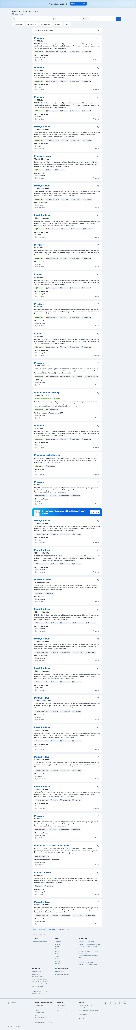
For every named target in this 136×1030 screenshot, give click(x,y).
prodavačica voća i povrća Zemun (88, 960)
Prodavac (39, 38)
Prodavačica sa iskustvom (39, 941)
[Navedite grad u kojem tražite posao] (70, 18)
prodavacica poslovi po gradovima (44, 1022)
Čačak (57, 946)
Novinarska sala (39, 1012)
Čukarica (57, 958)
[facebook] (105, 1003)
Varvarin (57, 956)
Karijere (37, 1020)
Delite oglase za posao (63, 1008)
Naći (118, 19)
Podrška (37, 1008)
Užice (57, 951)
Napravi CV (95, 512)
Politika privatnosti (84, 1014)
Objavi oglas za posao (78, 4)
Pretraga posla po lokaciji (62, 974)
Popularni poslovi (59, 971)
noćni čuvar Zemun (37, 989)
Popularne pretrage (39, 934)
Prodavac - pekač (42, 156)
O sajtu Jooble (39, 1005)
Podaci (37, 1010)
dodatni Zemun (36, 974)
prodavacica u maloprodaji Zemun (88, 964)
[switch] (99, 30)
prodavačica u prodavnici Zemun (87, 949)
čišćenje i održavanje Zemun (40, 981)
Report (96, 60)
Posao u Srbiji (82, 1008)
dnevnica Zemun (37, 993)
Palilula (57, 954)
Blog (58, 1010)
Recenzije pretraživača (41, 1017)
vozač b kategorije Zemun (39, 979)
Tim (36, 1015)
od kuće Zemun (36, 971)
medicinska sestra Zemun (39, 991)
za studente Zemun (37, 986)
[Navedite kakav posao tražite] (31, 18)
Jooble (18, 1026)
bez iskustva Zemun (37, 976)
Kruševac (58, 944)
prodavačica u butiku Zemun (86, 941)
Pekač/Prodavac (42, 126)
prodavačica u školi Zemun (86, 962)
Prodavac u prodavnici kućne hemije (52, 845)
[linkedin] (120, 1003)
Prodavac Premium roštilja (47, 392)
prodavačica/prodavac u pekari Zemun (89, 944)
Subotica (57, 961)
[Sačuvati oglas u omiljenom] (98, 38)
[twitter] (115, 1003)
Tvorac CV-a (82, 1019)
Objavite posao (61, 1005)
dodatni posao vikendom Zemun (41, 984)
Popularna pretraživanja (85, 1005)
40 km (85, 19)
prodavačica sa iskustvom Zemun (88, 946)
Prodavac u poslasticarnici (47, 455)
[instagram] (110, 1003)
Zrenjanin (58, 941)
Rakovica (57, 949)
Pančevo (57, 963)
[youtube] (125, 1003)
